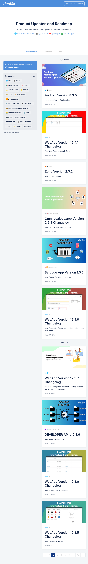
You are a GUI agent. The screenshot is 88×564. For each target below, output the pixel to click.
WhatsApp (69, 33)
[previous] (45, 555)
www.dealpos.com (26, 33)
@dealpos (43, 33)
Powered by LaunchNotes (11, 132)
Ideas (60, 51)
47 (78, 555)
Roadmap (48, 51)
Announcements (32, 51)
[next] (83, 555)
